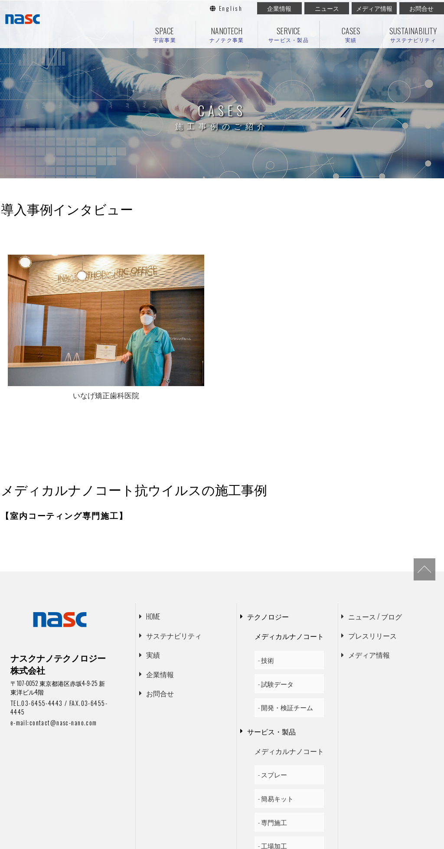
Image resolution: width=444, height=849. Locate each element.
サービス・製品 (271, 659)
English (226, 8)
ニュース (327, 8)
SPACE (164, 34)
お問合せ (421, 8)
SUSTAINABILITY (413, 34)
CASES (351, 34)
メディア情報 (374, 8)
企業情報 (279, 8)
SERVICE (288, 34)
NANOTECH (226, 34)
